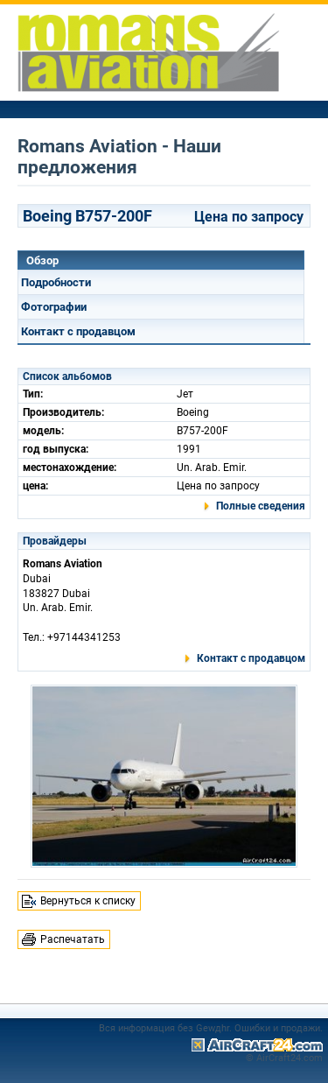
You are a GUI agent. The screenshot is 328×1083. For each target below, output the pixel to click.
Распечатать (72, 939)
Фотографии (54, 306)
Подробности (56, 282)
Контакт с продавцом (78, 331)
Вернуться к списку (88, 901)
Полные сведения (260, 506)
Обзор (42, 260)
